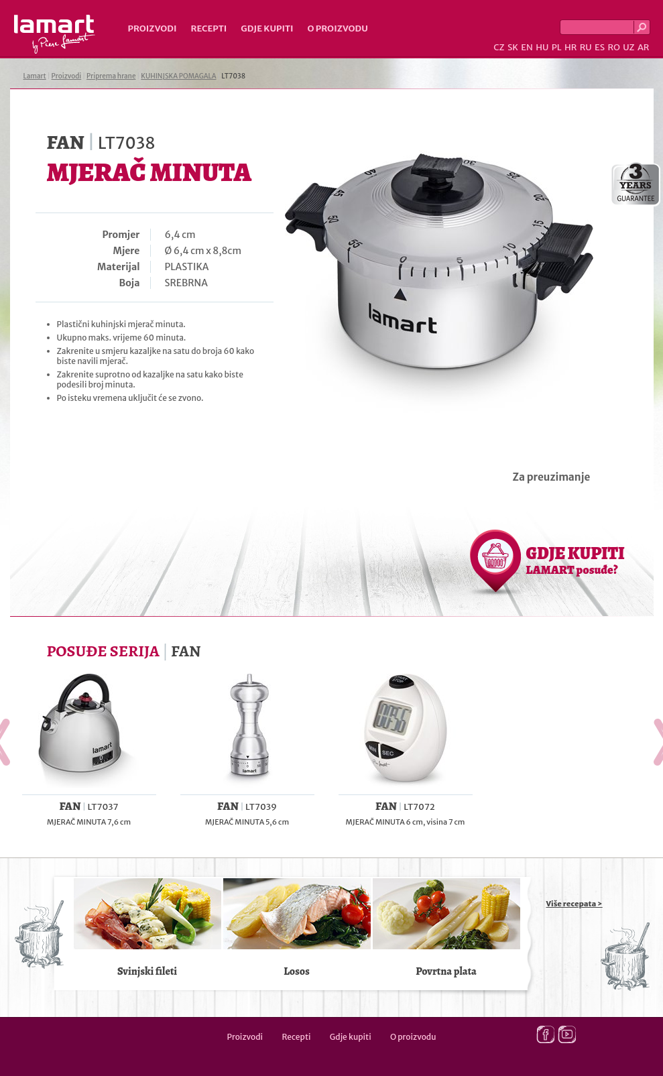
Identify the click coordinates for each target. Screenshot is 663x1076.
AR (644, 47)
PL (557, 47)
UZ (628, 47)
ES (600, 47)
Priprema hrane (110, 76)
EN (527, 47)
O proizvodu (338, 28)
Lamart (54, 34)
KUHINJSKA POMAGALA (178, 76)
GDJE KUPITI (575, 560)
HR (570, 47)
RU (586, 47)
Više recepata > (574, 903)
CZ (498, 47)
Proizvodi (152, 28)
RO (613, 47)
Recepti (208, 28)
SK (512, 47)
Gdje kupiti (267, 28)
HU (542, 47)
